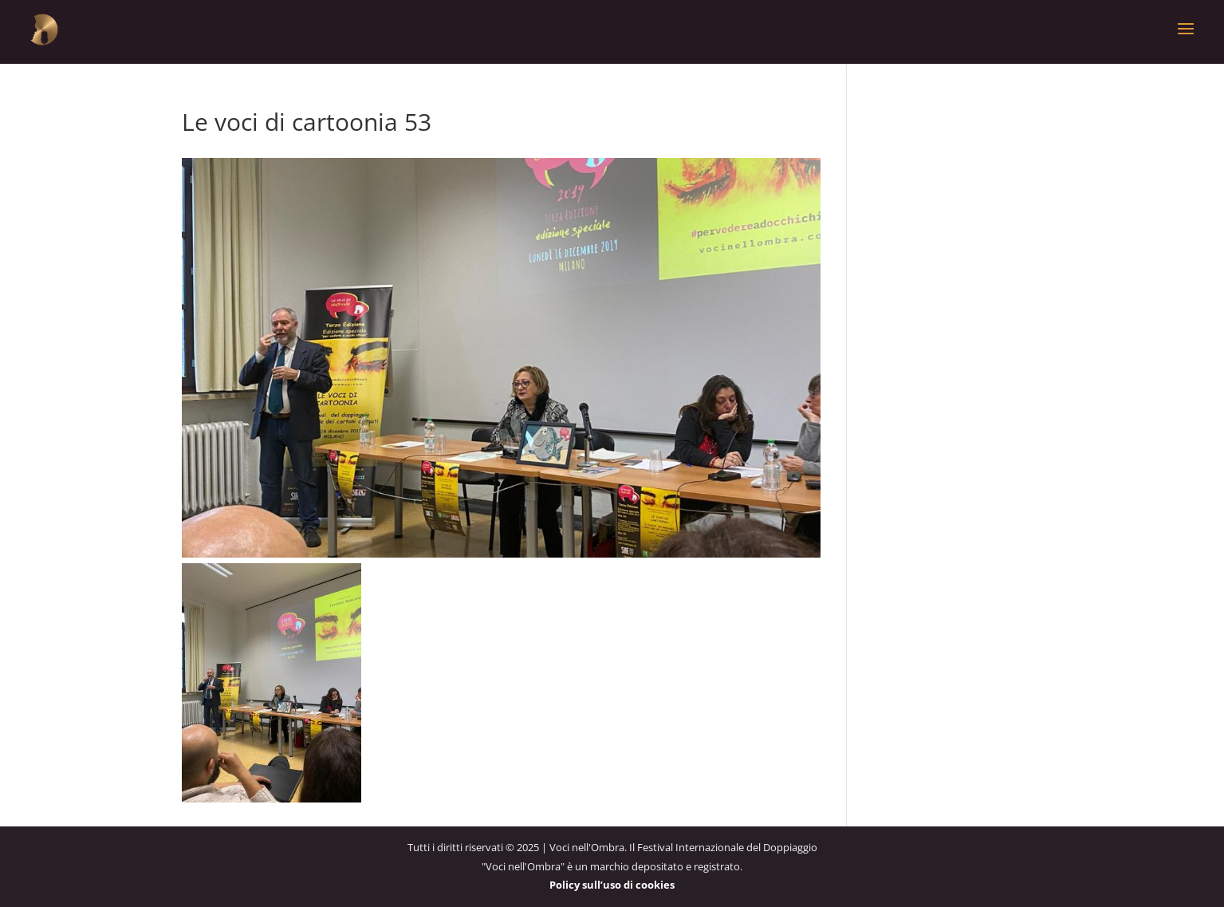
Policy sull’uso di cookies (612, 884)
